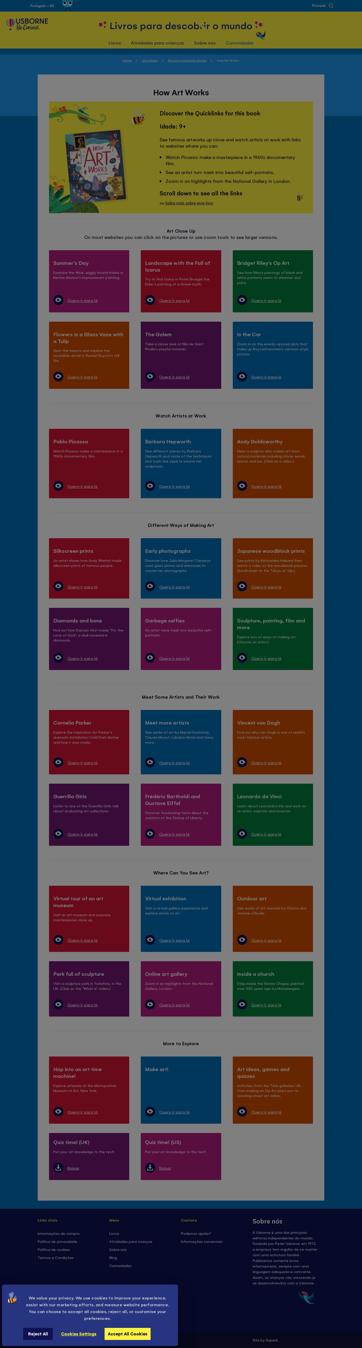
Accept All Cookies (127, 1333)
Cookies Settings (78, 1333)
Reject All (38, 1333)
